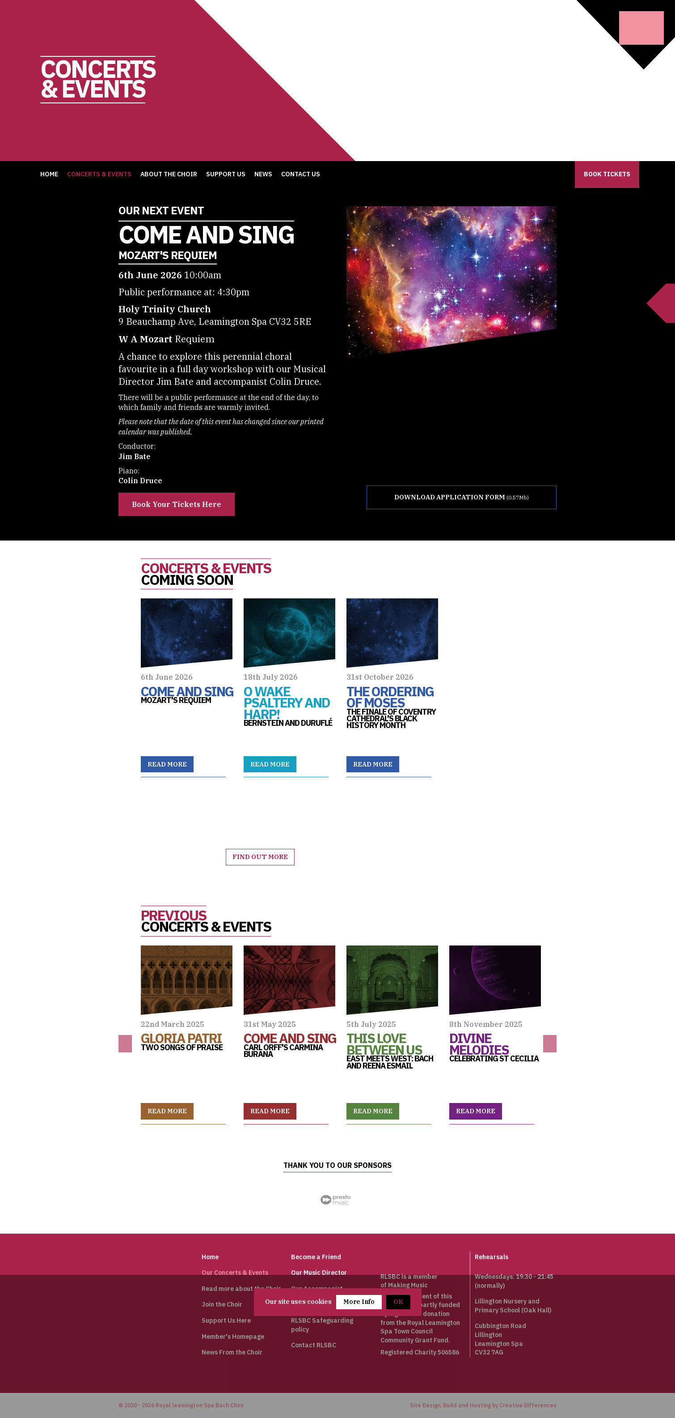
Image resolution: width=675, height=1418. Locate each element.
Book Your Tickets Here (176, 504)
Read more (168, 764)
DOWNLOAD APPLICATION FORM (452, 497)
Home (49, 174)
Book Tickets (607, 174)
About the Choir (168, 174)
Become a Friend (316, 1256)
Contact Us (300, 174)
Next (550, 1043)
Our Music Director (319, 1272)
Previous (125, 1043)
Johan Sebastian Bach (135, 1273)
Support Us (225, 174)
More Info (359, 1302)
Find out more (261, 856)
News (263, 174)
